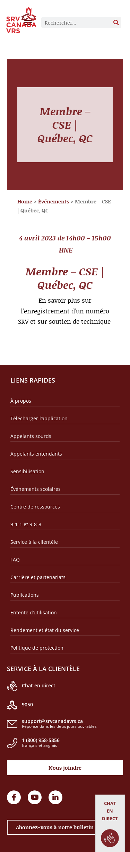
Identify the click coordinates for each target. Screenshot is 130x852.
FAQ (15, 559)
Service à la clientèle (34, 542)
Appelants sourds (30, 436)
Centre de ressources (35, 506)
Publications (24, 595)
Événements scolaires (35, 489)
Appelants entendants (36, 453)
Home (24, 201)
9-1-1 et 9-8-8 (25, 524)
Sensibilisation (27, 471)
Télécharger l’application (39, 418)
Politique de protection (36, 647)
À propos (20, 400)
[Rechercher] (116, 22)
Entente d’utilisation (33, 612)
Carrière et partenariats (38, 577)
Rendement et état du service (44, 630)
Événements (53, 201)
